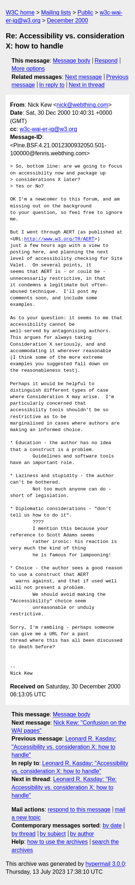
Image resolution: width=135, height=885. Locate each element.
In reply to (51, 85)
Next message (83, 77)
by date (112, 825)
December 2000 (67, 20)
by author (82, 834)
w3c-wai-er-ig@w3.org (48, 129)
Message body (71, 61)
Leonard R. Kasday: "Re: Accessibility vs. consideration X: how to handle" (64, 787)
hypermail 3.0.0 (105, 864)
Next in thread (87, 85)
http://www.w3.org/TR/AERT (59, 239)
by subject (53, 834)
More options (28, 69)
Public (85, 12)
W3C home (20, 12)
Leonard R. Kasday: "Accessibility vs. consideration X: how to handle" (64, 747)
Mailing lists (56, 12)
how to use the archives (57, 842)
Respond (106, 61)
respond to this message (79, 809)
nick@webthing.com (82, 105)
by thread (24, 834)
